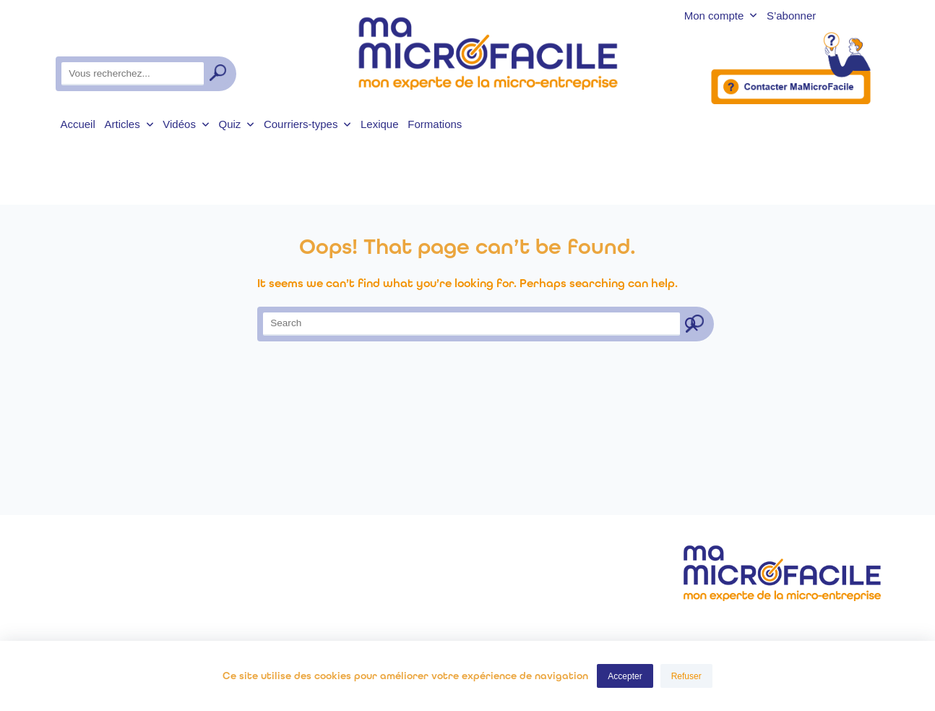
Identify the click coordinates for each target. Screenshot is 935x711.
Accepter (625, 676)
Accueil (77, 124)
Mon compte (720, 16)
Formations (435, 124)
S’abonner (791, 16)
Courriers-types (307, 124)
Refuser (686, 676)
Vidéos (186, 124)
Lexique (380, 124)
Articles (129, 124)
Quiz (236, 124)
